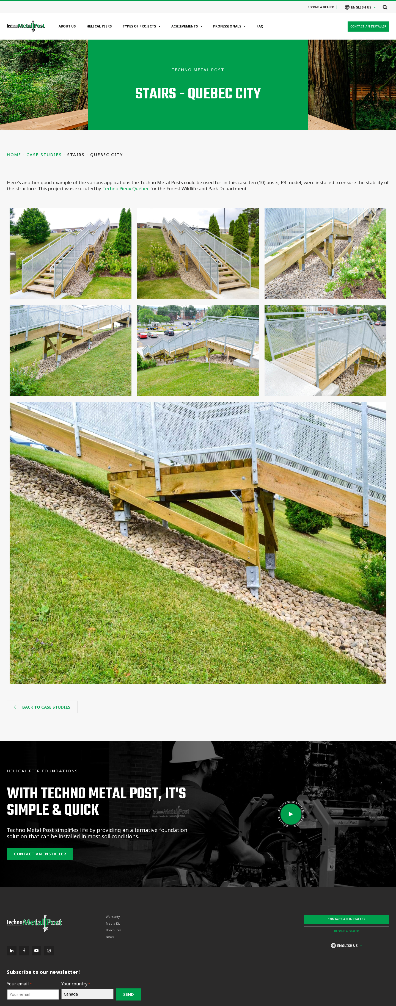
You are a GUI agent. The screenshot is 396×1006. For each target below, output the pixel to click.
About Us (67, 26)
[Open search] (385, 7)
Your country (75, 984)
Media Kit (113, 923)
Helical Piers (99, 26)
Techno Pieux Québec (125, 188)
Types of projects (139, 26)
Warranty (113, 917)
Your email (19, 984)
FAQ (260, 26)
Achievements (184, 26)
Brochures (114, 930)
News (110, 937)
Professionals (227, 26)
